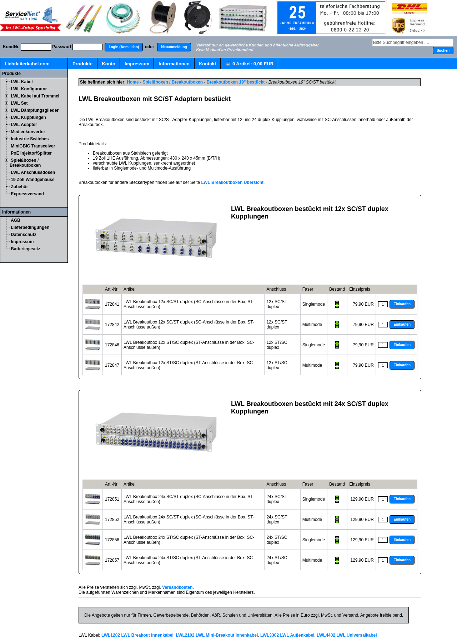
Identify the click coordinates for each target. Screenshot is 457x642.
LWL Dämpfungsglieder (35, 110)
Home (133, 82)
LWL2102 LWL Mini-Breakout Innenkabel (217, 635)
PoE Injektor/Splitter (31, 153)
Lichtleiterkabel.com (27, 63)
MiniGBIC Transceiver (33, 146)
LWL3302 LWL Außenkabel (287, 635)
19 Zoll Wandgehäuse (32, 179)
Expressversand (27, 193)
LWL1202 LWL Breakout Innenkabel (137, 635)
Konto (108, 63)
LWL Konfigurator (29, 88)
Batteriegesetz (25, 248)
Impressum (137, 63)
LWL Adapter (24, 124)
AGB (15, 220)
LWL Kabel (21, 81)
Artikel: (249, 64)
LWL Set (19, 103)
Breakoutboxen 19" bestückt (236, 82)
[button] (124, 47)
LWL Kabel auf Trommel (35, 96)
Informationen (174, 63)
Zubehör (19, 186)
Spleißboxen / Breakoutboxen (25, 163)
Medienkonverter (28, 131)
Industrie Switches (30, 138)
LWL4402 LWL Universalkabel (347, 635)
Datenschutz (23, 234)
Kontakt (207, 63)
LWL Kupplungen (28, 117)
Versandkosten (177, 587)
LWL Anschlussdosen (33, 172)
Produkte (82, 63)
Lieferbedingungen (30, 227)
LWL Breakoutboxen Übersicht (232, 182)
